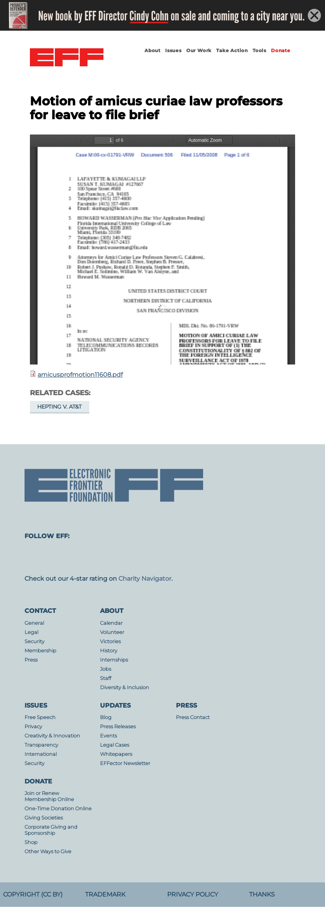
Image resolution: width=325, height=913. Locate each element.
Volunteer (112, 632)
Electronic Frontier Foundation (66, 57)
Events (108, 736)
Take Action (232, 50)
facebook (67, 557)
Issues (173, 50)
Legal (31, 632)
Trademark (105, 894)
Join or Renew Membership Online (49, 796)
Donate (281, 50)
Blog (106, 717)
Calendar (111, 623)
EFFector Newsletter (125, 763)
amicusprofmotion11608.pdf (80, 374)
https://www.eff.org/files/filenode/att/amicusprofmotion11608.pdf (162, 250)
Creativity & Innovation (52, 736)
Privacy (33, 726)
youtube (190, 557)
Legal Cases (114, 745)
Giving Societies (44, 818)
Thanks (262, 894)
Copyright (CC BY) (32, 894)
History (108, 651)
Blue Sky (159, 557)
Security (34, 641)
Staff (105, 678)
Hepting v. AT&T (59, 406)
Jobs (105, 669)
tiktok (282, 557)
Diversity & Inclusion (124, 687)
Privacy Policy (192, 894)
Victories (110, 641)
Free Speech (40, 717)
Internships (114, 660)
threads (312, 557)
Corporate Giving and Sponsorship (51, 830)
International (41, 754)
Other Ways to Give (48, 851)
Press (31, 660)
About (152, 50)
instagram (98, 557)
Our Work (199, 50)
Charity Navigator (144, 578)
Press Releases (118, 726)
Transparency (41, 745)
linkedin (251, 557)
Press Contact (193, 717)
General (34, 623)
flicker (220, 557)
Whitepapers (116, 754)
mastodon (37, 557)
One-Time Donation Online (58, 808)
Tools (259, 50)
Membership (40, 651)
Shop (31, 842)
